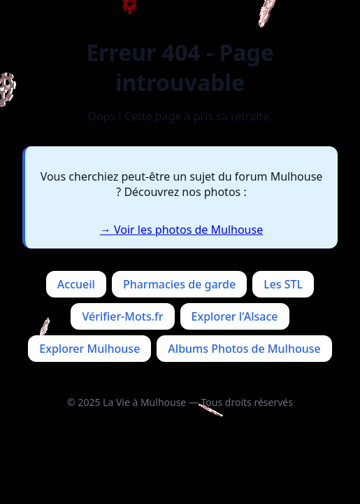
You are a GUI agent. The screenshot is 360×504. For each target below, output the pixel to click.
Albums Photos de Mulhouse (244, 348)
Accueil (76, 284)
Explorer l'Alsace (235, 316)
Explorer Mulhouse (89, 348)
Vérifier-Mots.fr (122, 316)
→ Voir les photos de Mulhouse (181, 229)
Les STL (283, 284)
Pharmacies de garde (179, 284)
